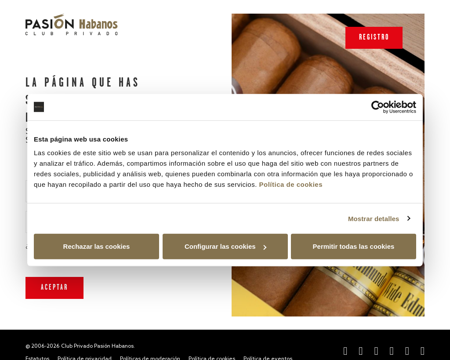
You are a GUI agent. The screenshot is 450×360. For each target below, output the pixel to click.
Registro (374, 37)
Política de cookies (291, 184)
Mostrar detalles (373, 218)
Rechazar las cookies (96, 246)
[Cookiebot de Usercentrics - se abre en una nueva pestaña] (377, 106)
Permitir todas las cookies (354, 246)
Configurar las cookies (225, 246)
